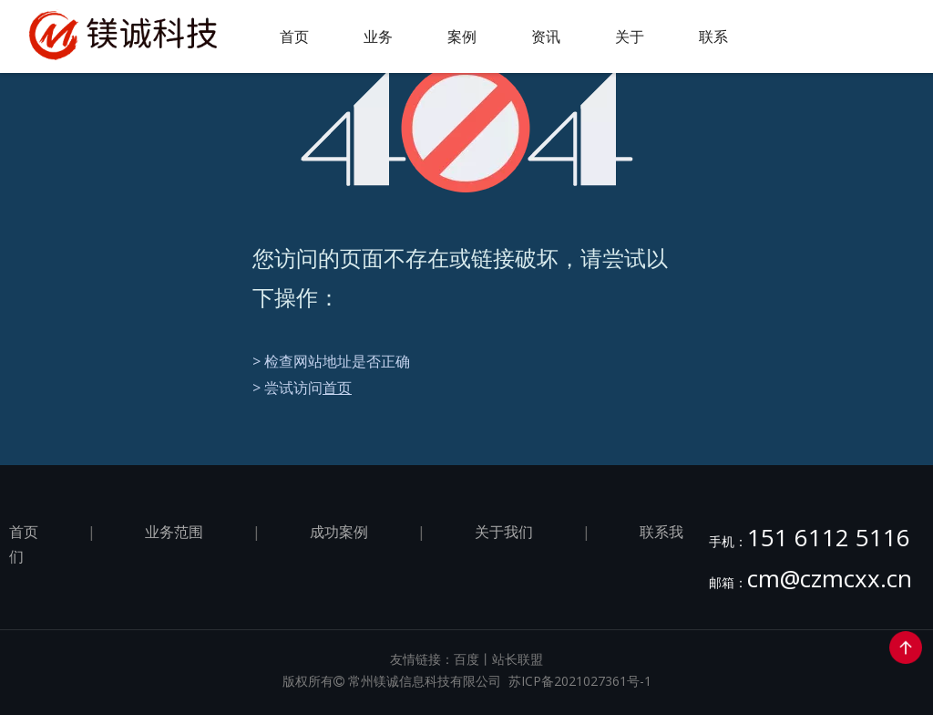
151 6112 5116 (828, 537)
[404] (467, 128)
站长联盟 (517, 658)
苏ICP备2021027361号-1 (579, 680)
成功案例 (339, 532)
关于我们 (504, 532)
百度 (466, 658)
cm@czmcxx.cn (829, 578)
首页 (337, 388)
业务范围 (174, 532)
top (905, 647)
